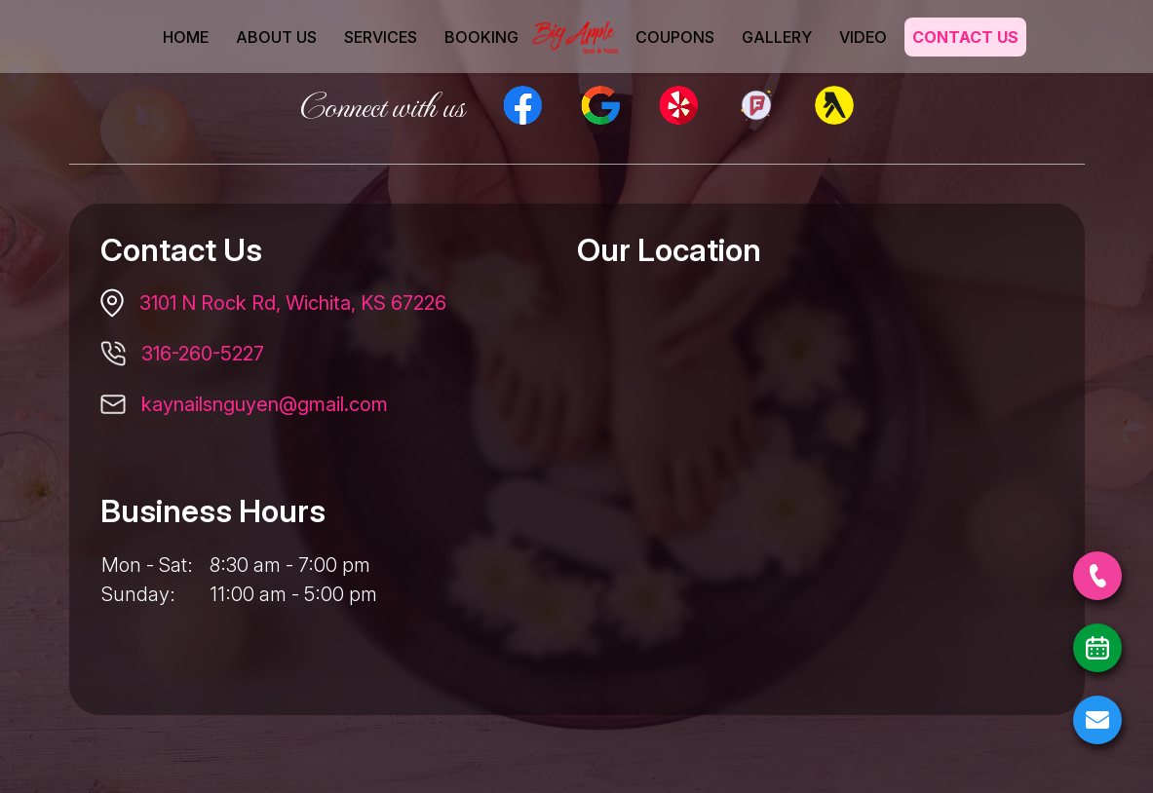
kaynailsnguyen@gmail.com (264, 404)
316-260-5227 (202, 353)
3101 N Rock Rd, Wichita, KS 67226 (292, 303)
